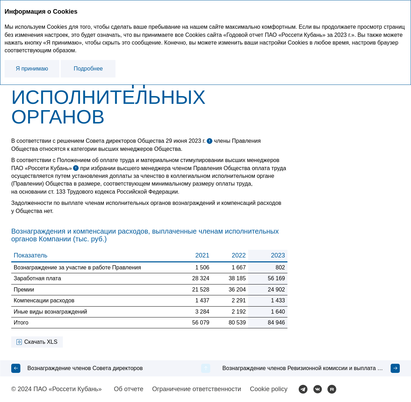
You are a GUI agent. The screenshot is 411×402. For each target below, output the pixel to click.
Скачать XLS (41, 342)
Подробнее (88, 69)
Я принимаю (32, 69)
